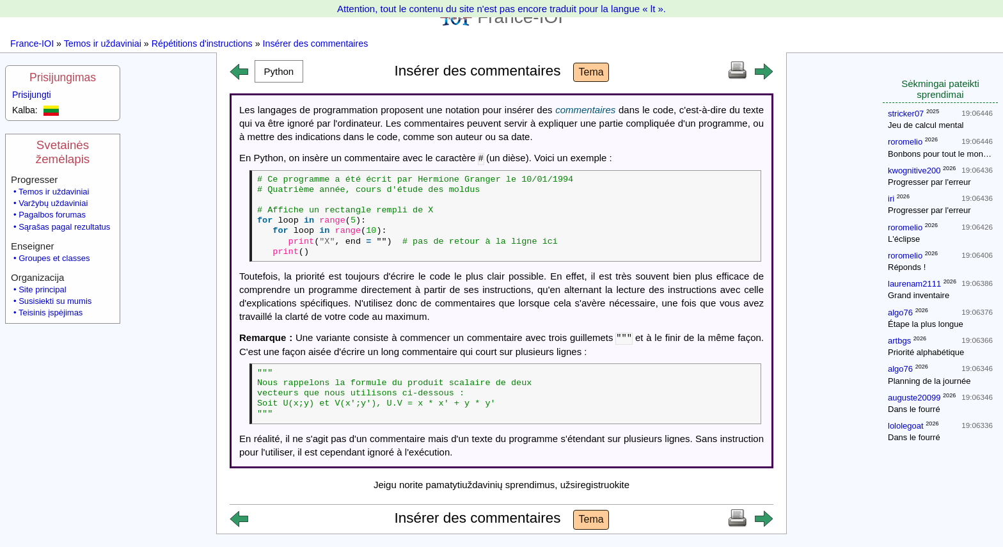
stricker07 (906, 113)
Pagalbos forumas (52, 214)
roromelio (905, 142)
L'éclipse (904, 239)
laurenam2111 (914, 284)
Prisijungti (31, 95)
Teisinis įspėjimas (51, 312)
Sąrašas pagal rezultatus (64, 227)
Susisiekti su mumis (55, 301)
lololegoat (906, 426)
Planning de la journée (929, 381)
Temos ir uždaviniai (102, 43)
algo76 (900, 312)
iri (891, 198)
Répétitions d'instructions (202, 43)
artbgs (899, 340)
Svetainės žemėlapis (63, 152)
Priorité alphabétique (926, 352)
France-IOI (32, 43)
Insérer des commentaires (315, 43)
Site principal (42, 289)
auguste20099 (914, 397)
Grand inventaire (918, 295)
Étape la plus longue (925, 324)
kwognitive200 (914, 170)
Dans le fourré (914, 409)
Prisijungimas (62, 77)
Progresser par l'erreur (929, 182)
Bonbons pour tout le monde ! (942, 154)
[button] (279, 71)
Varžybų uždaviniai (53, 203)
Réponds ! (907, 267)
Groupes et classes (54, 258)
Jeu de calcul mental (926, 125)
